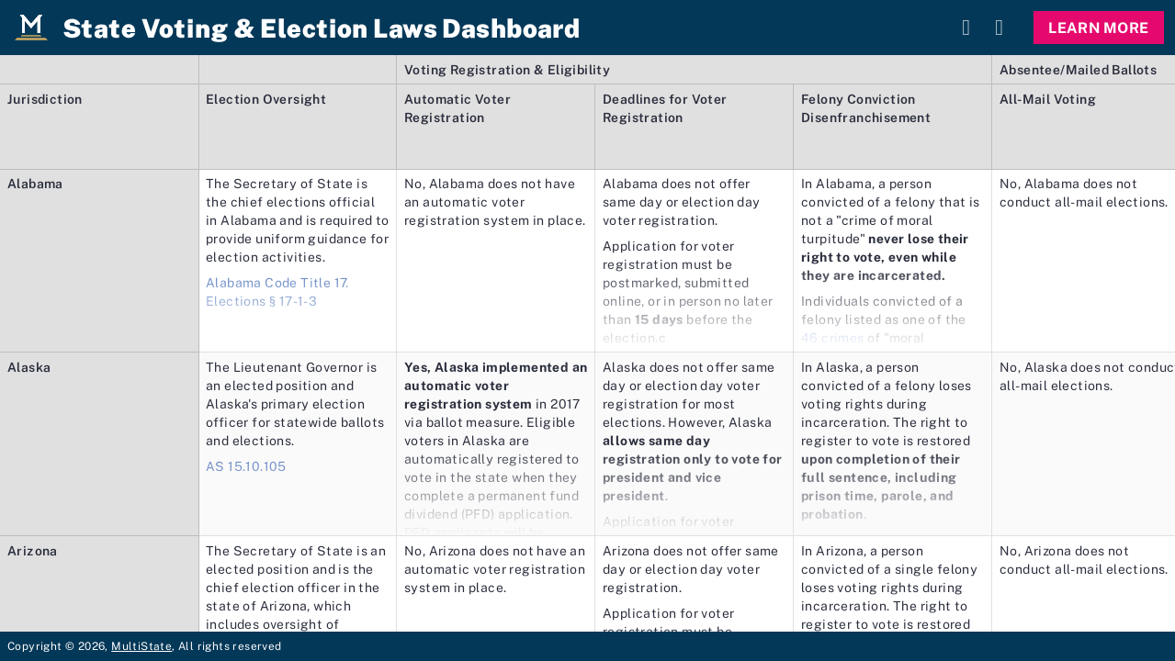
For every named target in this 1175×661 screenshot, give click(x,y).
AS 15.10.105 (246, 466)
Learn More (1098, 27)
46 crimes (832, 337)
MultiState (141, 646)
